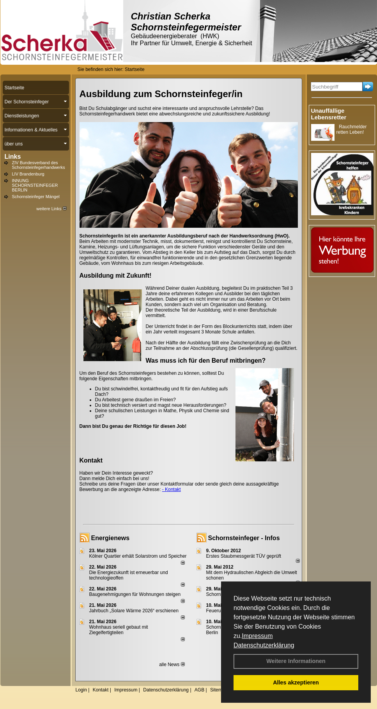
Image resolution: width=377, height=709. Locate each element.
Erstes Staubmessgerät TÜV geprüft (243, 556)
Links (13, 156)
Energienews (110, 538)
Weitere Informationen (296, 661)
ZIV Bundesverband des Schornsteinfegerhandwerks (38, 165)
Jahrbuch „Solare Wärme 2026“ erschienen (134, 610)
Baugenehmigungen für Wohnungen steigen (135, 594)
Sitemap (218, 690)
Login (81, 690)
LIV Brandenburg (28, 174)
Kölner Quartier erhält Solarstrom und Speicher (138, 556)
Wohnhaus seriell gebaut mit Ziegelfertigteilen (118, 629)
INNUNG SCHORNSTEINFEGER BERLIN (35, 185)
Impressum (257, 636)
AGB (199, 690)
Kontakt (101, 690)
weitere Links (51, 208)
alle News (171, 664)
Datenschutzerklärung (264, 645)
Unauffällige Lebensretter (329, 114)
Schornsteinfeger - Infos (244, 538)
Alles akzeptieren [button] (296, 682)
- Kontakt (171, 489)
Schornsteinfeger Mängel (36, 196)
